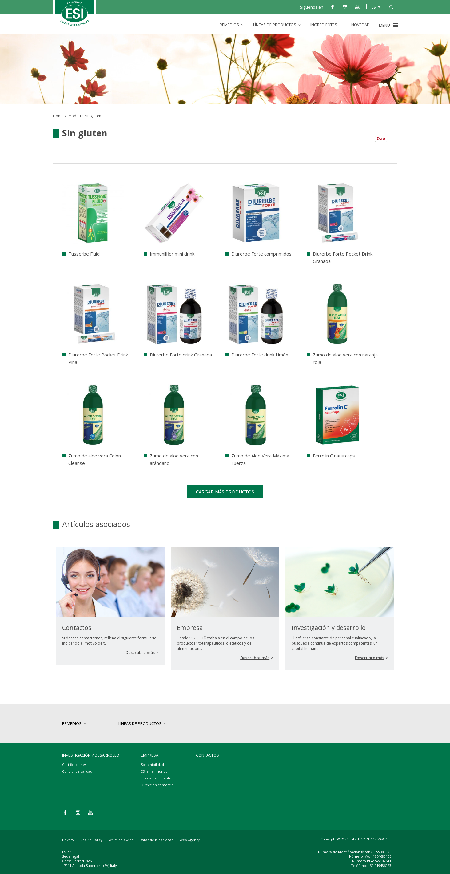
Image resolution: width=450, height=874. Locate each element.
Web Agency (190, 839)
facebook (332, 6)
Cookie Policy (91, 839)
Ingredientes (323, 24)
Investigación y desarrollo (90, 755)
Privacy (68, 839)
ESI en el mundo (154, 771)
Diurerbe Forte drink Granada (181, 355)
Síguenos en (311, 7)
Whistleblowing (121, 839)
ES (373, 6)
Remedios (229, 24)
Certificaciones (74, 764)
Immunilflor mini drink (172, 254)
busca (391, 6)
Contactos (207, 755)
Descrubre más (140, 652)
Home (58, 116)
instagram (345, 6)
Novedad (360, 24)
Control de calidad (77, 771)
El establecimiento (156, 778)
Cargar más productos (225, 492)
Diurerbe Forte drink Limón (259, 355)
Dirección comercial (157, 785)
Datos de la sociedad (156, 839)
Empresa (149, 755)
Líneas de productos (274, 24)
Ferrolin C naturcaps (334, 456)
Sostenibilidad (152, 764)
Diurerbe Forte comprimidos (261, 254)
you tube (357, 6)
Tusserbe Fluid (84, 254)
